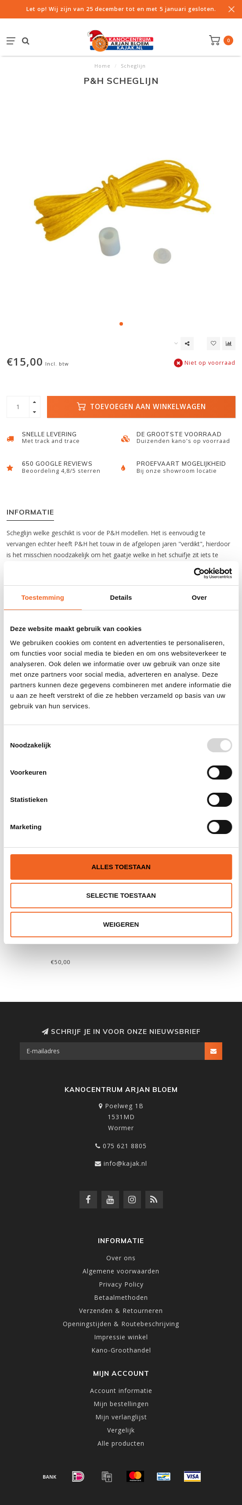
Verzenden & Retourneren (121, 1310)
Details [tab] (121, 597)
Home (102, 65)
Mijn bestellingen (121, 1404)
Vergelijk (121, 1430)
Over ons (121, 1258)
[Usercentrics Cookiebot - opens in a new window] (193, 573)
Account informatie (121, 1390)
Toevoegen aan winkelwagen (141, 406)
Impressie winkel (121, 1337)
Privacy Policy (121, 1284)
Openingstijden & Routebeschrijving (121, 1324)
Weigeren (121, 924)
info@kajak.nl (125, 1163)
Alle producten (121, 1443)
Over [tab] (199, 597)
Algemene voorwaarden (121, 1271)
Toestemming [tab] (42, 597)
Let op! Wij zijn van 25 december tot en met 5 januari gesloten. (121, 9)
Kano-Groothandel (121, 1350)
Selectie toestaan (121, 895)
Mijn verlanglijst (121, 1417)
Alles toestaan (120, 866)
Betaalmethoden (121, 1297)
